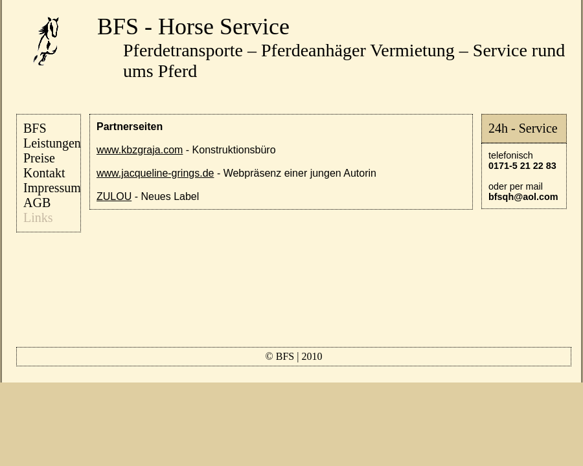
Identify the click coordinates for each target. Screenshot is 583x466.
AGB (37, 202)
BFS (35, 128)
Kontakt (44, 173)
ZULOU (114, 196)
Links (38, 217)
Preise (39, 158)
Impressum (52, 188)
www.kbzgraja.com (140, 149)
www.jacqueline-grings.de (155, 173)
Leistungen (52, 143)
